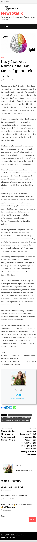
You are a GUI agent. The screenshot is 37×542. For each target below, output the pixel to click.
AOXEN (18, 395)
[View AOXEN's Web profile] (16, 389)
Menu (5, 27)
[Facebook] (3, 407)
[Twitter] (10, 407)
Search (3, 516)
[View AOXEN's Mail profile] (20, 389)
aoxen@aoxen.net (15, 398)
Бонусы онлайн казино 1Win (12, 487)
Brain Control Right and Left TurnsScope (15, 420)
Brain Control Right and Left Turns (19, 415)
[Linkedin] (7, 407)
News (3, 57)
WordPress (4, 537)
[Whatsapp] (14, 407)
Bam (13, 537)
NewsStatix (12, 13)
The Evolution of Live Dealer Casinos (15, 496)
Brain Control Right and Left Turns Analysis (16, 418)
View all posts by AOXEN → (24, 471)
